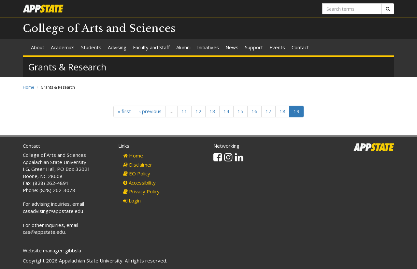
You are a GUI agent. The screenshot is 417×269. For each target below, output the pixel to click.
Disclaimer (137, 164)
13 (212, 111)
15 (240, 111)
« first (124, 111)
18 (282, 111)
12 (198, 111)
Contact (300, 47)
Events (277, 47)
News (231, 47)
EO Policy (136, 173)
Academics (63, 47)
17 (268, 111)
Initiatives (208, 47)
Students (91, 47)
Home (28, 87)
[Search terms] (352, 8)
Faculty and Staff (151, 47)
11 (184, 111)
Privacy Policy (141, 191)
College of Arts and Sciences (99, 28)
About (37, 47)
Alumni (183, 47)
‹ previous (150, 111)
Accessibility (139, 182)
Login (132, 200)
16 (254, 111)
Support (254, 47)
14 (226, 111)
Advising (117, 47)
